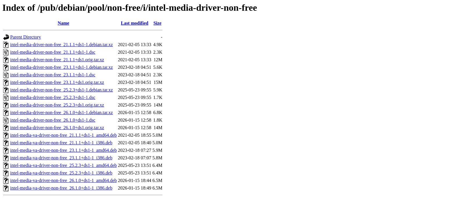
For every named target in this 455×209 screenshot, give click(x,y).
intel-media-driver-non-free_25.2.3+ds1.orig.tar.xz (57, 104)
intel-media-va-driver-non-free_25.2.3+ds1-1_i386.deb (61, 172)
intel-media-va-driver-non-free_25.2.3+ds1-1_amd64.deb (63, 165)
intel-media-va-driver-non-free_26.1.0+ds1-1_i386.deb (61, 187)
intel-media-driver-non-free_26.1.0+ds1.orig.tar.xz (57, 127)
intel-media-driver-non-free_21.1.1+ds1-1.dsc (52, 52)
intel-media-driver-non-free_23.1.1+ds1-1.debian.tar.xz (61, 67)
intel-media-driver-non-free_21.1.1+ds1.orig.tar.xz (57, 59)
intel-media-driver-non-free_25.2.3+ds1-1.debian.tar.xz (61, 89)
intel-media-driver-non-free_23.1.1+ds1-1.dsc (52, 74)
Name (63, 23)
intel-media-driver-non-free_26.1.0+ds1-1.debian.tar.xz (61, 112)
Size (158, 23)
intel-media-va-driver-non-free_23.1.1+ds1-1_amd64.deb (63, 150)
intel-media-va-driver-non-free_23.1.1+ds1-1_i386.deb (61, 157)
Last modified (134, 23)
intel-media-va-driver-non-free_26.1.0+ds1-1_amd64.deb (63, 180)
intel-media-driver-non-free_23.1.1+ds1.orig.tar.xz (57, 82)
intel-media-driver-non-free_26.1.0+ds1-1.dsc (52, 120)
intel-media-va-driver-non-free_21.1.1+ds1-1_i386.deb (61, 142)
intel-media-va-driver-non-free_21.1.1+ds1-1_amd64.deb (63, 135)
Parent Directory (25, 37)
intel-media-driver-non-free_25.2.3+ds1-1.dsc (52, 97)
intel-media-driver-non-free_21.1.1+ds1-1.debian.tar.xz (61, 44)
